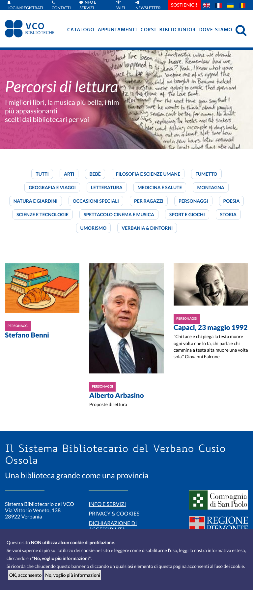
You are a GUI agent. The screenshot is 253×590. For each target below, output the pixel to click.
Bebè (94, 174)
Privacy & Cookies (114, 514)
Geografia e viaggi (52, 187)
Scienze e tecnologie (42, 214)
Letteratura (107, 187)
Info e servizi (107, 504)
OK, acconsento (25, 575)
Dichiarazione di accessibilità (113, 526)
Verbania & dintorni (147, 228)
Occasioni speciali (96, 201)
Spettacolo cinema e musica (119, 214)
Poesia (231, 201)
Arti (69, 174)
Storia (228, 214)
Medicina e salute (160, 187)
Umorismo (93, 228)
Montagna (210, 187)
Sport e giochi (187, 214)
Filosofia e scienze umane (148, 174)
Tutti (42, 174)
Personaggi (193, 201)
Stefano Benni (27, 335)
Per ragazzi (148, 201)
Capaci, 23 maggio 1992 (211, 327)
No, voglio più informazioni (72, 575)
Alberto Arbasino (116, 395)
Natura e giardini (36, 201)
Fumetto (206, 174)
